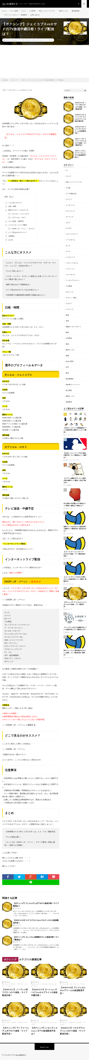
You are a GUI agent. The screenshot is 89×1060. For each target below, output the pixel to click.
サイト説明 (14, 11)
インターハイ (70, 204)
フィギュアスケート (73, 278)
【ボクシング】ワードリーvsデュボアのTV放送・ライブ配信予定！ (15, 1031)
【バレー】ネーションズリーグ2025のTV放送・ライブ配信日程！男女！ (75, 550)
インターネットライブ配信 (16, 225)
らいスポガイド (20, 1055)
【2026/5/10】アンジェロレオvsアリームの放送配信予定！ (73, 990)
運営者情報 (75, 11)
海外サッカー (63, 11)
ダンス (68, 244)
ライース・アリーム (79, 984)
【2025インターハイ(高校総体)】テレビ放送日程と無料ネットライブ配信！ (75, 426)
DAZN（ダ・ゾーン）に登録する (21, 725)
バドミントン (70, 267)
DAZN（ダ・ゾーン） (16, 599)
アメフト (69, 199)
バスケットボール (72, 261)
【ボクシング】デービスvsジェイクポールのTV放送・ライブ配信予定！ (75, 600)
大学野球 (69, 335)
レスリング (69, 307)
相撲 (67, 352)
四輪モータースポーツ (73, 324)
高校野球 (69, 398)
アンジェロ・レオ (67, 984)
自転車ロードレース (73, 381)
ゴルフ (68, 222)
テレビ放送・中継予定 (14, 221)
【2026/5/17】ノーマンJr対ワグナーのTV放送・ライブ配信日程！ (15, 992)
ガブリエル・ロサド (30, 40)
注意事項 (9, 236)
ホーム (4, 11)
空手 (67, 364)
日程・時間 (10, 206)
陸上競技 (69, 386)
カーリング (69, 216)
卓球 (67, 318)
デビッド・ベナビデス (68, 1022)
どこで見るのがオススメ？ (16, 232)
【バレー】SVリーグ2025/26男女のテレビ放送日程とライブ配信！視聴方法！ (75, 575)
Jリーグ (68, 176)
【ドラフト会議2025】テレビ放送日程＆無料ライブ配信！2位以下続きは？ (75, 476)
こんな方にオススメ (13, 203)
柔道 (67, 341)
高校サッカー (70, 392)
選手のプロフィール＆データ (16, 210)
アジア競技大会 (71, 193)
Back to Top (44, 1047)
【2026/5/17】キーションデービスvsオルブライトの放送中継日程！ (44, 992)
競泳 (67, 369)
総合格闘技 (69, 375)
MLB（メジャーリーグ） (47, 11)
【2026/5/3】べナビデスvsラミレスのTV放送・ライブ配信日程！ (72, 1031)
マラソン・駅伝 (71, 295)
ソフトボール (70, 239)
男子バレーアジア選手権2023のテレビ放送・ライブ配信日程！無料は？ (75, 648)
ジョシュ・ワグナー (10, 984)
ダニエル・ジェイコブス (44, 40)
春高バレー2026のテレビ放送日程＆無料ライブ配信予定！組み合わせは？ (75, 524)
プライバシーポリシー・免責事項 (15, 15)
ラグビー (69, 301)
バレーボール (70, 273)
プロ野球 (32, 11)
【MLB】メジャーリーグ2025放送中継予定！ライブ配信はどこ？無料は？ (75, 451)
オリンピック (70, 210)
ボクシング (18, 40)
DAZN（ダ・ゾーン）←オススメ (21, 229)
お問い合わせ (35, 15)
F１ (67, 170)
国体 (67, 329)
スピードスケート (72, 233)
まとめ (9, 240)
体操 (67, 312)
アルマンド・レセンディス (41, 1022)
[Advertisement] (44, 61)
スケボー (69, 227)
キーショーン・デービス (40, 984)
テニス (23, 11)
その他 (68, 187)
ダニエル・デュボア (10, 1022)
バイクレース (70, 256)
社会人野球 (69, 358)
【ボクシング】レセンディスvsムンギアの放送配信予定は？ (44, 1031)
